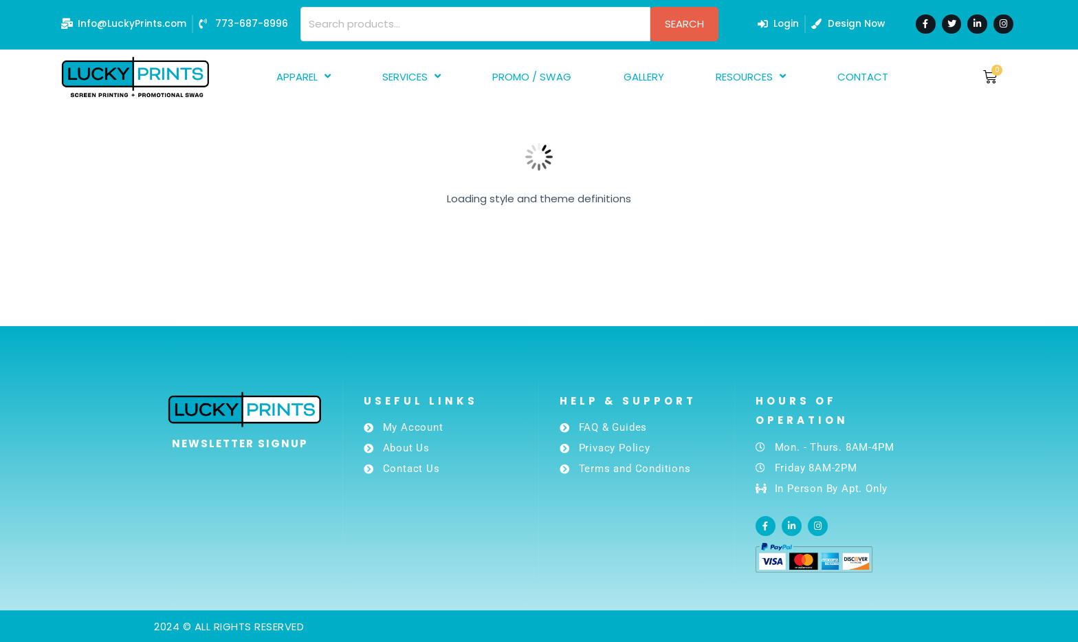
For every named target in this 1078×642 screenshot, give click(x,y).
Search (684, 24)
